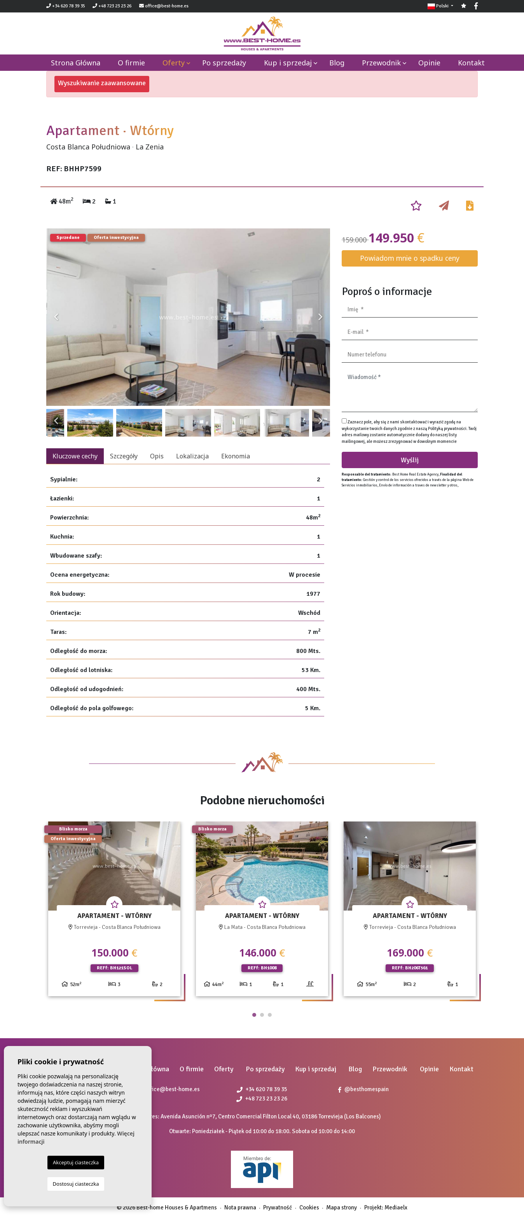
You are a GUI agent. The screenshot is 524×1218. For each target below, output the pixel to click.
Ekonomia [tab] (235, 456)
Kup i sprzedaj (288, 62)
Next (320, 317)
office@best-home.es (167, 6)
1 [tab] (254, 1015)
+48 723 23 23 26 (112, 6)
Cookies (309, 1207)
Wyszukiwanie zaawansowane (102, 83)
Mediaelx (395, 1207)
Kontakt (471, 62)
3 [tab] (270, 1015)
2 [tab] (262, 1015)
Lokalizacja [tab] (192, 456)
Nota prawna (240, 1207)
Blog (336, 62)
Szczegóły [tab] (124, 456)
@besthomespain (363, 1089)
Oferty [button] (173, 62)
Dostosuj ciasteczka (76, 1183)
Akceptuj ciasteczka (76, 1162)
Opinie (429, 62)
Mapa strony (341, 1207)
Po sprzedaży (224, 62)
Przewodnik (381, 62)
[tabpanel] (114, 911)
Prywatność (277, 1207)
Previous (56, 317)
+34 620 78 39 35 (65, 6)
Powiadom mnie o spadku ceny (409, 258)
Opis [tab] (157, 456)
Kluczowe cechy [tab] (75, 456)
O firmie (131, 62)
